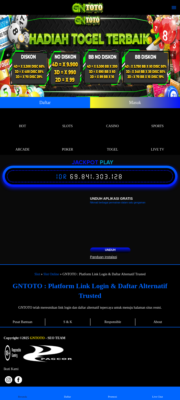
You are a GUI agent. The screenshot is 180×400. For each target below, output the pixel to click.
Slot (37, 274)
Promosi (112, 393)
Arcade (22, 143)
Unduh (110, 250)
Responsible (112, 322)
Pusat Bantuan (22, 322)
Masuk (135, 102)
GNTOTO (37, 338)
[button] (8, 55)
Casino (112, 120)
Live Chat (157, 393)
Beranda (22, 393)
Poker (67, 143)
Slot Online (51, 274)
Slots (67, 120)
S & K (67, 322)
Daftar (45, 102)
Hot (22, 120)
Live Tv (157, 143)
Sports (157, 120)
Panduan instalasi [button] (103, 257)
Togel (112, 143)
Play (106, 163)
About (157, 322)
